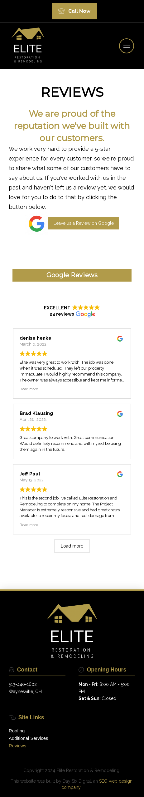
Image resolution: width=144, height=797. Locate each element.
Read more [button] (29, 389)
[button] (126, 45)
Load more (72, 546)
